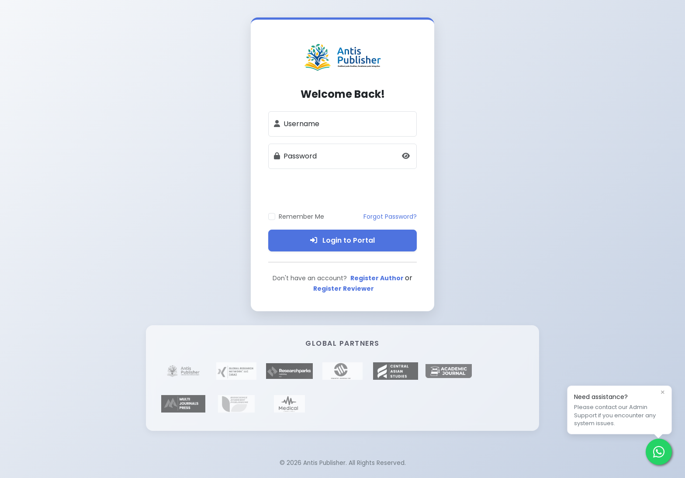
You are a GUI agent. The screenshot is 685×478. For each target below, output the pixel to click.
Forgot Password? (390, 216)
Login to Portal (342, 240)
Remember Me (301, 216)
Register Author (377, 278)
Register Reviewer (343, 288)
